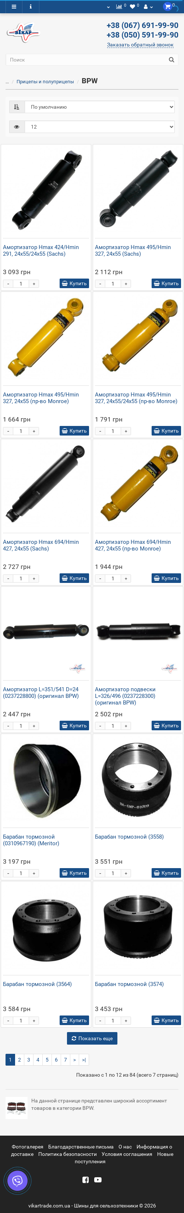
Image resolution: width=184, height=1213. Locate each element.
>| (84, 1060)
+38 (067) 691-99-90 (142, 25)
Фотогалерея (27, 1147)
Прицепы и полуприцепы (45, 81)
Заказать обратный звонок (140, 45)
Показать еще (92, 1038)
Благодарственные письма (81, 1147)
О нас (125, 1147)
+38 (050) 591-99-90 (142, 35)
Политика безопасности (67, 1154)
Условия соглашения (127, 1154)
